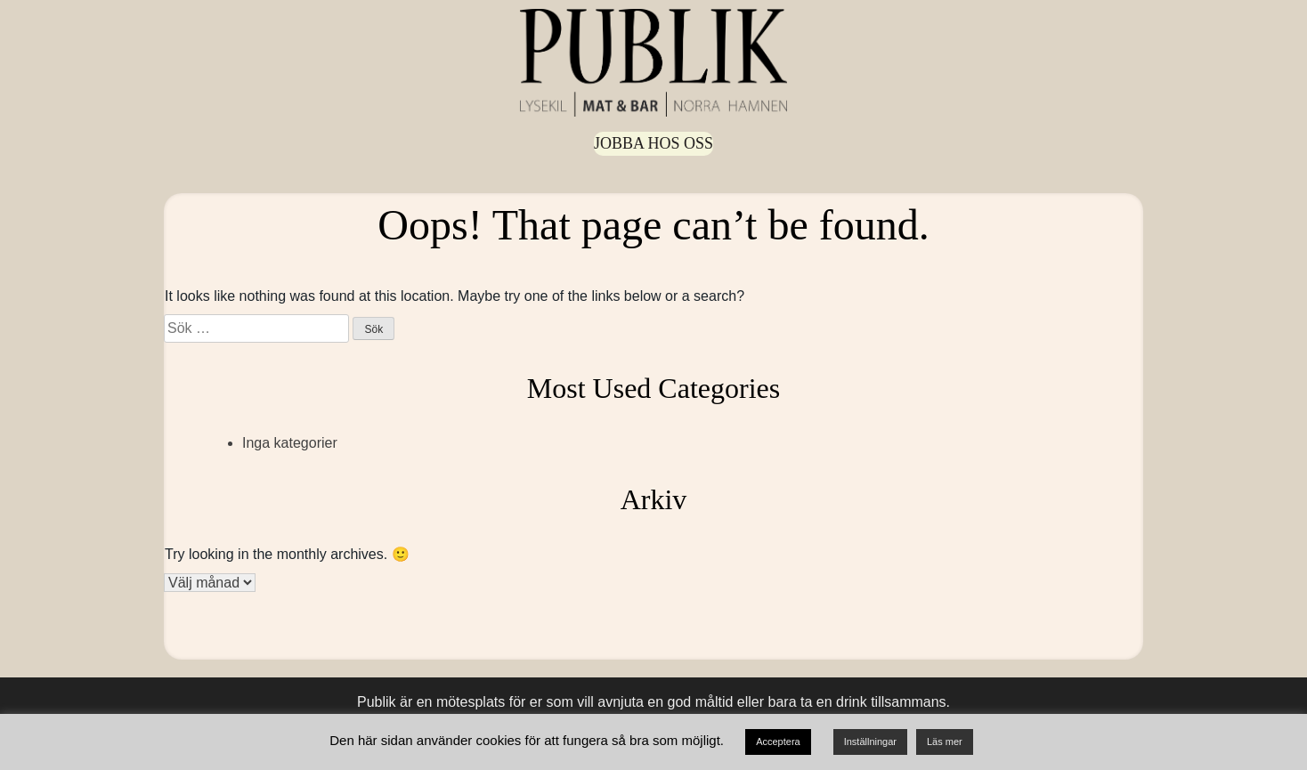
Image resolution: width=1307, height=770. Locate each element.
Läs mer (944, 741)
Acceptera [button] (778, 741)
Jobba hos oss (653, 143)
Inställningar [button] (870, 741)
